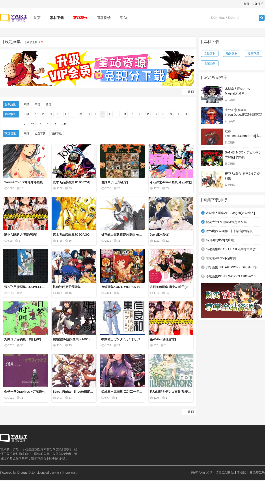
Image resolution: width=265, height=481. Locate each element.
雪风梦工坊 (257, 472)
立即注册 (257, 4)
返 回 (190, 91)
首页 (37, 18)
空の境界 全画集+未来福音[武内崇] (229, 231)
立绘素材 (210, 53)
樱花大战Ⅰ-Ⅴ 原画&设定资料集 (226, 222)
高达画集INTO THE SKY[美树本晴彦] (231, 249)
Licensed (42, 472)
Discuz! (22, 472)
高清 (37, 104)
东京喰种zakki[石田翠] (221, 258)
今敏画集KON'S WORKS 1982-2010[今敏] (234, 276)
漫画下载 (253, 53)
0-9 (64, 123)
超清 (48, 104)
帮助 (123, 18)
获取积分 (80, 18)
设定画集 (13, 42)
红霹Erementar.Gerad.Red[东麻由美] (243, 135)
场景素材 (231, 53)
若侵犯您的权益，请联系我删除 (212, 472)
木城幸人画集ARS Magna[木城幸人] (230, 213)
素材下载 (57, 18)
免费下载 (40, 133)
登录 (246, 4)
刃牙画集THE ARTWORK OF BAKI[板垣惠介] (234, 267)
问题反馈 (104, 18)
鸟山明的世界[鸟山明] (220, 240)
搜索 (214, 17)
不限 (26, 104)
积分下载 (56, 133)
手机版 (241, 472)
